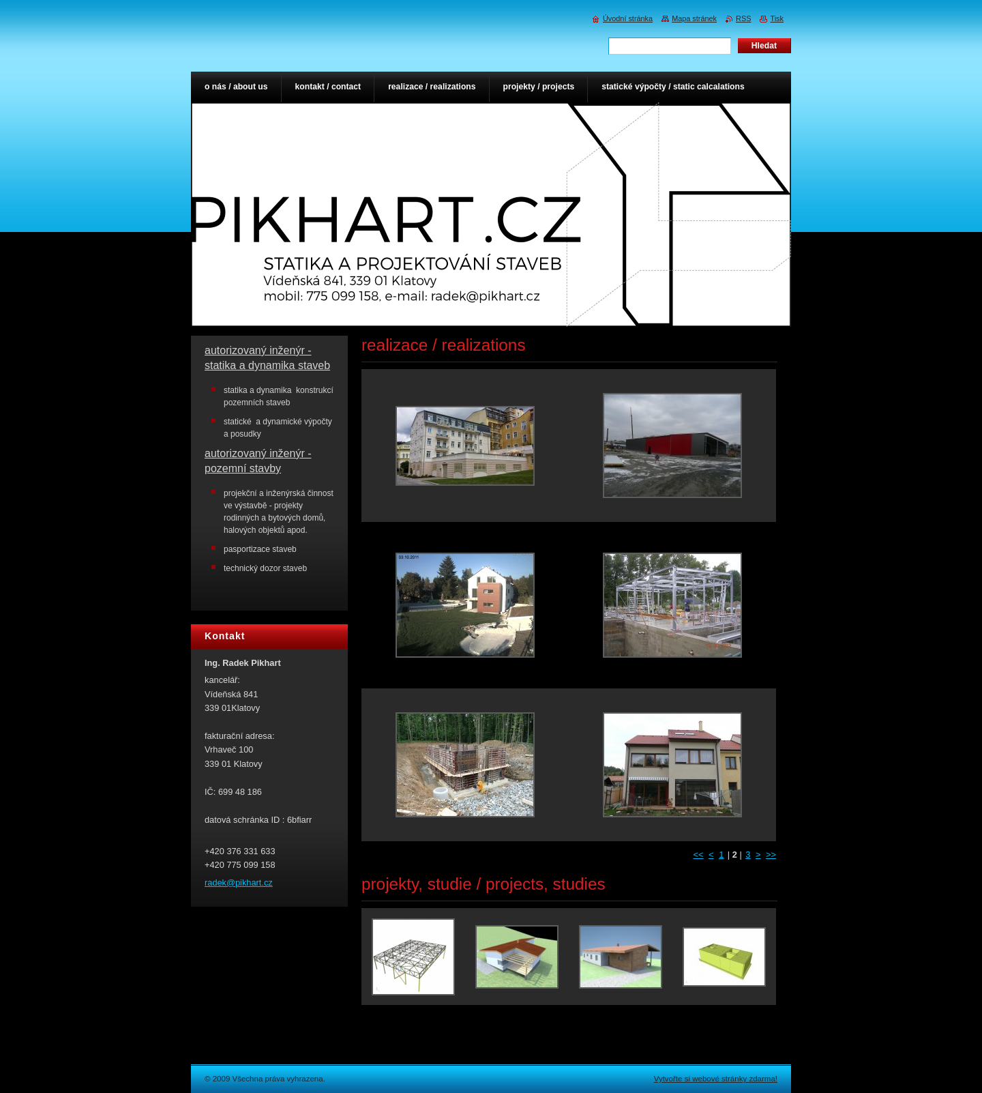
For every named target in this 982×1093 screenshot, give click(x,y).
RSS (743, 18)
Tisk (777, 18)
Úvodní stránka (628, 18)
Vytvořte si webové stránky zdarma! (715, 1079)
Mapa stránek (694, 18)
